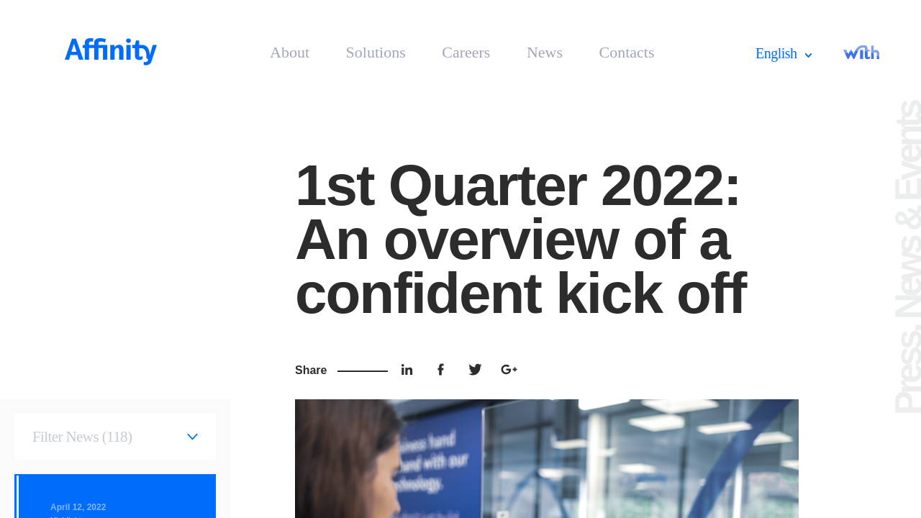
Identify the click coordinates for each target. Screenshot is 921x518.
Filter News (82, 436)
